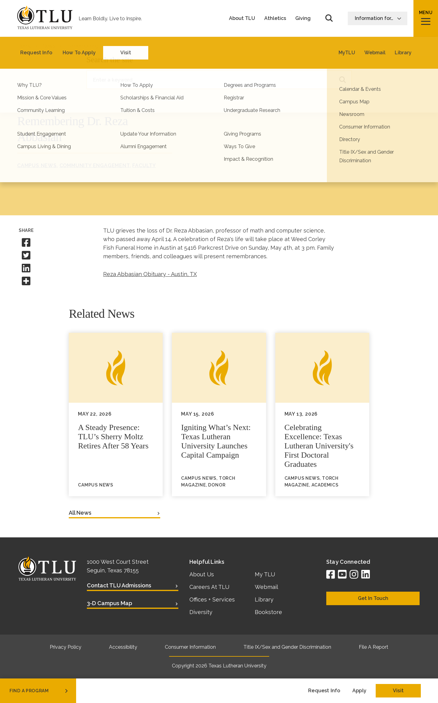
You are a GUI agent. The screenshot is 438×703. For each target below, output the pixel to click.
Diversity (200, 612)
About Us (201, 574)
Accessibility (123, 647)
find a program (39, 690)
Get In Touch (373, 598)
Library (264, 599)
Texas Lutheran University (237, 666)
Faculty (144, 165)
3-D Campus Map (109, 603)
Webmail (266, 587)
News (48, 46)
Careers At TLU (209, 587)
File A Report (373, 647)
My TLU (265, 574)
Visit (398, 690)
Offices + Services (212, 599)
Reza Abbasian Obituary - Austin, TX (150, 274)
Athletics (275, 18)
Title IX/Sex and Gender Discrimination (287, 647)
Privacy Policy (65, 647)
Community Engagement (95, 165)
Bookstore (268, 612)
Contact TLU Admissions (119, 585)
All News (80, 512)
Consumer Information (190, 647)
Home (24, 46)
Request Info (324, 690)
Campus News (37, 165)
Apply (359, 690)
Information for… (378, 18)
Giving (303, 18)
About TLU (242, 18)
